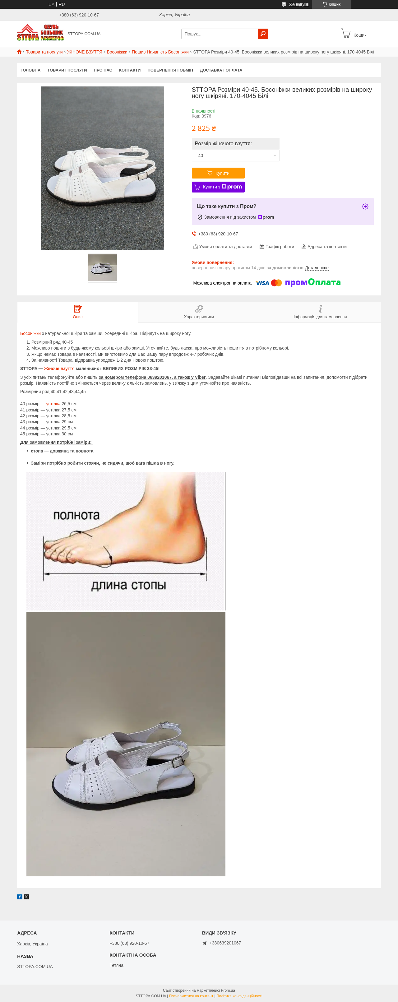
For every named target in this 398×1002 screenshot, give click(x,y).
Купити (222, 173)
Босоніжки (117, 51)
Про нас (103, 70)
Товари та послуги (44, 51)
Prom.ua (228, 990)
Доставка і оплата (221, 70)
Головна (30, 70)
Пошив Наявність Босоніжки (160, 51)
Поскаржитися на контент (191, 996)
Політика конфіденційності (239, 996)
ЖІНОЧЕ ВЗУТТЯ (84, 51)
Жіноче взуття (59, 368)
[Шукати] (263, 34)
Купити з (222, 187)
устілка (53, 403)
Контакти (130, 70)
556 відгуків (299, 4)
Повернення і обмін (170, 70)
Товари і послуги (67, 70)
